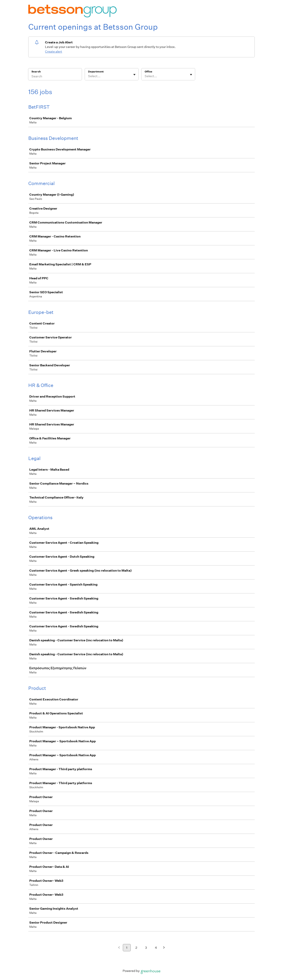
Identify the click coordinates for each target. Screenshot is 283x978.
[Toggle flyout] (134, 74)
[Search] (55, 76)
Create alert (53, 51)
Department (96, 71)
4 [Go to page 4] (156, 948)
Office (148, 71)
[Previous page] (119, 948)
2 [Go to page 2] (136, 948)
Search (36, 71)
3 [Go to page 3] (146, 948)
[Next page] (164, 948)
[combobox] (88, 76)
